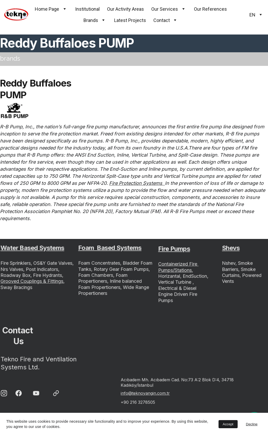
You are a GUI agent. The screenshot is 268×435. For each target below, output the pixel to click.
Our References (210, 9)
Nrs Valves (13, 269)
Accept (228, 424)
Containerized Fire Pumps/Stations (178, 267)
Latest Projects (130, 20)
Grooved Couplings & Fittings (32, 281)
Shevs (231, 249)
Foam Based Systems (110, 248)
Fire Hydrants (47, 275)
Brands (90, 20)
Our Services (164, 9)
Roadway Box (16, 275)
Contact (161, 20)
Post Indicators (42, 269)
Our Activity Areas (125, 9)
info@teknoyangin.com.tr (146, 392)
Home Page (47, 9)
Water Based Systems (33, 248)
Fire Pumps (174, 250)
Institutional (87, 9)
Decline (252, 424)
